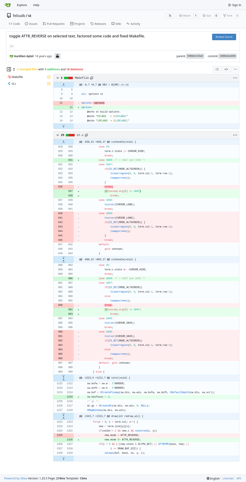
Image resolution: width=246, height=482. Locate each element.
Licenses (228, 478)
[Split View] (226, 69)
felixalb (19, 16)
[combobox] (217, 69)
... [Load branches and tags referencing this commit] (11, 45)
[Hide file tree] (9, 69)
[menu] (235, 69)
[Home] (7, 5)
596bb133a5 (195, 56)
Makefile (82, 78)
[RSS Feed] (170, 16)
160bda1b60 (228, 56)
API (239, 478)
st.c (80, 135)
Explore (22, 5)
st (29, 16)
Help (36, 5)
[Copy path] (91, 78)
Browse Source (224, 37)
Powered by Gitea (15, 478)
